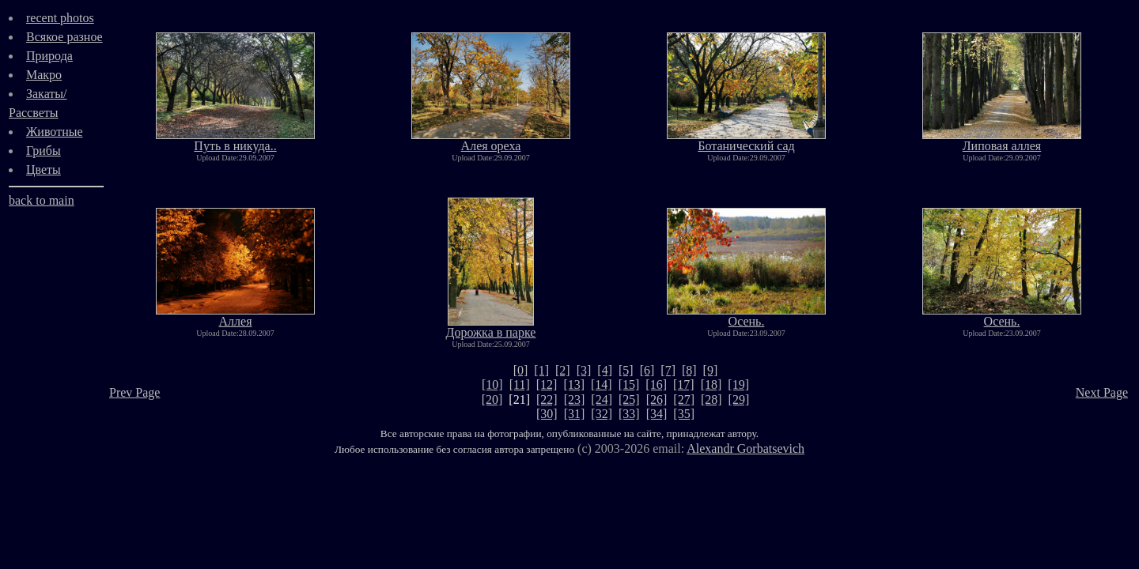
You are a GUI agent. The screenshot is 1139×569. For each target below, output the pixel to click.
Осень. (746, 315)
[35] (683, 413)
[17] (683, 384)
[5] (626, 370)
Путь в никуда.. (235, 140)
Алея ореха (490, 140)
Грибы (43, 150)
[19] (738, 384)
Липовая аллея (1001, 140)
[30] (547, 413)
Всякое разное (64, 36)
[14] (601, 384)
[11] (519, 384)
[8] (689, 370)
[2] (562, 370)
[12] (547, 384)
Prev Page (134, 392)
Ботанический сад (746, 140)
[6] (647, 370)
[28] (711, 399)
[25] (629, 399)
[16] (656, 384)
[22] (547, 399)
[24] (601, 399)
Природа (49, 55)
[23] (574, 399)
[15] (629, 384)
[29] (739, 399)
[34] (657, 413)
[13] (574, 384)
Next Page (1102, 392)
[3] (584, 370)
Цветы (43, 169)
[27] (683, 399)
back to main (41, 200)
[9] (710, 370)
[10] (492, 384)
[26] (657, 399)
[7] (667, 370)
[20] (492, 399)
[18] (711, 384)
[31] (574, 413)
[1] (541, 370)
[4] (604, 370)
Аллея (235, 315)
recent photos (60, 17)
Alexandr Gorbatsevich (745, 448)
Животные (54, 131)
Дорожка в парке (491, 327)
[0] (520, 370)
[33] (629, 413)
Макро (44, 74)
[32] (601, 413)
